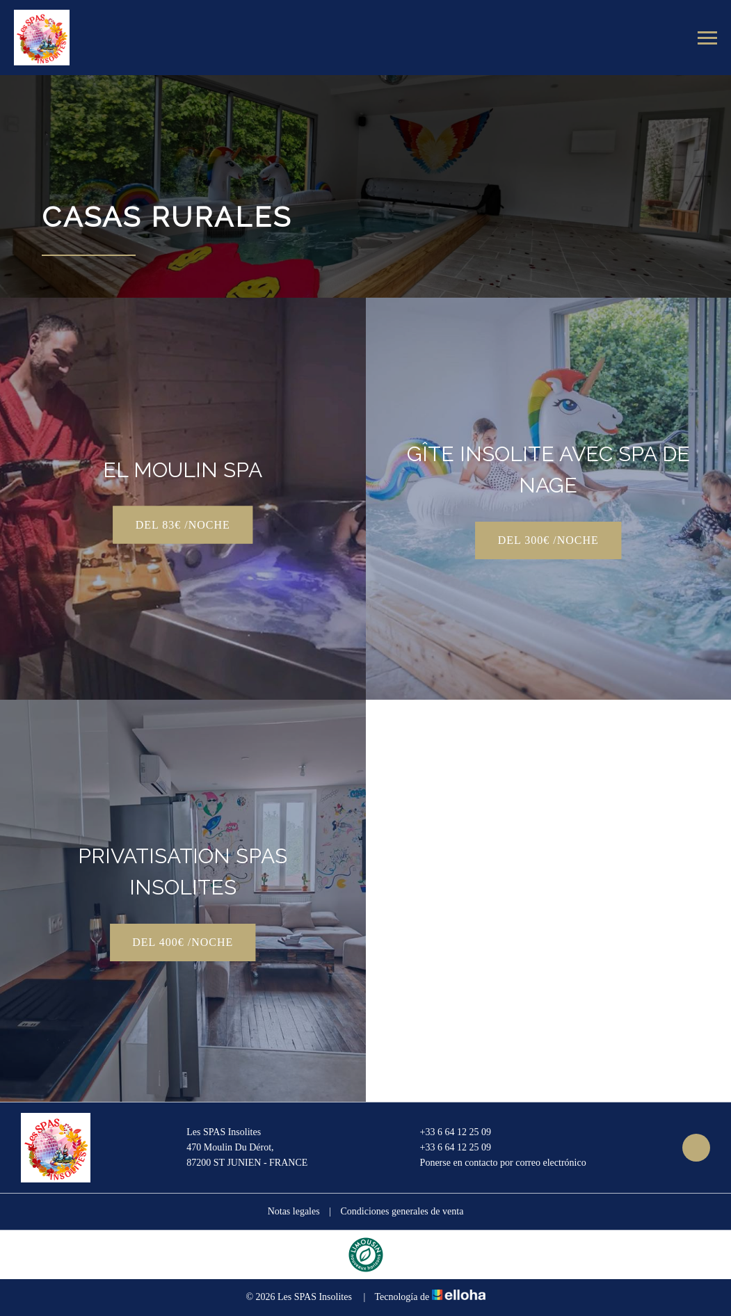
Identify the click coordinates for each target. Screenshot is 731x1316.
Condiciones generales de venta (401, 1211)
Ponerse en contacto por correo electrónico (495, 1163)
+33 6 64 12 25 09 (447, 1132)
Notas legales (294, 1211)
